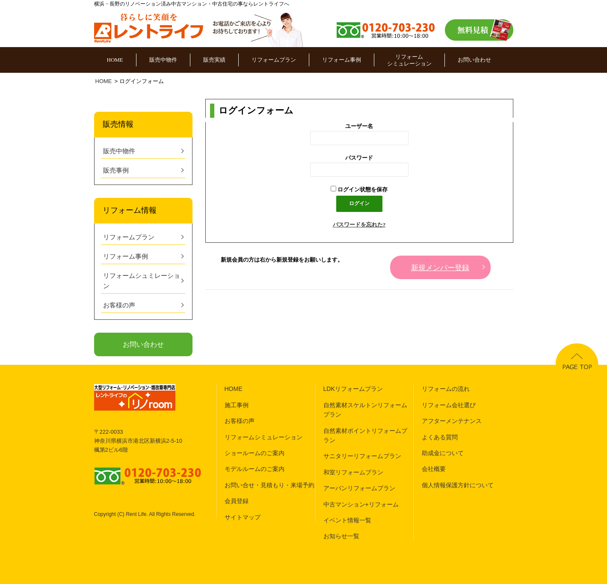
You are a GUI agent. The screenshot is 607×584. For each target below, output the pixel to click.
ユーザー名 (359, 126)
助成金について (443, 453)
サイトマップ (243, 517)
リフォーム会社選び (449, 405)
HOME (115, 60)
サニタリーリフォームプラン (362, 456)
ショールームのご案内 (254, 453)
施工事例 (237, 405)
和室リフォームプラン (353, 472)
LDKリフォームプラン (353, 388)
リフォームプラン (274, 60)
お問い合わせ (474, 60)
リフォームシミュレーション (409, 60)
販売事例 (116, 170)
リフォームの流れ (446, 388)
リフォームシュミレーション (141, 280)
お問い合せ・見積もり (254, 485)
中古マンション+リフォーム (361, 504)
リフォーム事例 (341, 60)
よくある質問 (440, 437)
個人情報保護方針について (458, 485)
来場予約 (302, 485)
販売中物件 (163, 60)
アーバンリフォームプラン (359, 488)
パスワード (359, 158)
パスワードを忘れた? (359, 224)
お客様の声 (119, 305)
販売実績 (214, 60)
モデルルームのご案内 (254, 468)
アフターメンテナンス (452, 420)
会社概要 (434, 468)
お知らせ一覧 (341, 536)
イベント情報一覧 (347, 520)
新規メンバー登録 (440, 268)
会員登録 (237, 501)
